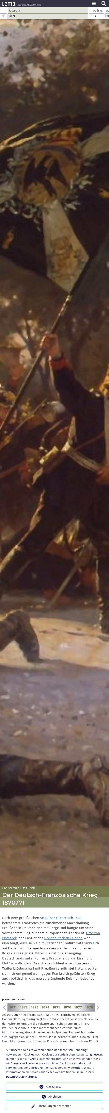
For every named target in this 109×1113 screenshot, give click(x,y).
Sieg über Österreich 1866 (61, 907)
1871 (13, 997)
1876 (67, 997)
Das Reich (28, 877)
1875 (56, 997)
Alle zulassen (54, 1086)
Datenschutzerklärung (21, 1076)
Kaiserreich (11, 877)
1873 (35, 997)
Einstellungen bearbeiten (54, 1106)
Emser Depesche (66, 1040)
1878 (89, 997)
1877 (78, 997)
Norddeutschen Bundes (63, 927)
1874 (45, 997)
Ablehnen (54, 1096)
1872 (24, 997)
